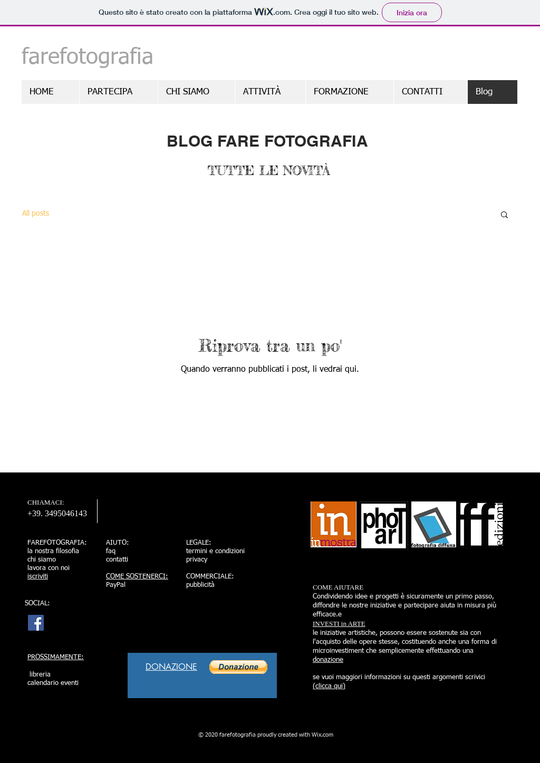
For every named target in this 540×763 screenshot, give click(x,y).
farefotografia (87, 57)
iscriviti (37, 576)
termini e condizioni (215, 551)
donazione (328, 659)
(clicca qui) (329, 686)
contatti (117, 559)
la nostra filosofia (53, 551)
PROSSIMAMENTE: (55, 657)
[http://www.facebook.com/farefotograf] (36, 623)
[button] (504, 215)
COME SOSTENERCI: (137, 576)
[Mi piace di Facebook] (288, 589)
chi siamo (41, 559)
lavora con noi (48, 568)
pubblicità (200, 585)
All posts (35, 213)
